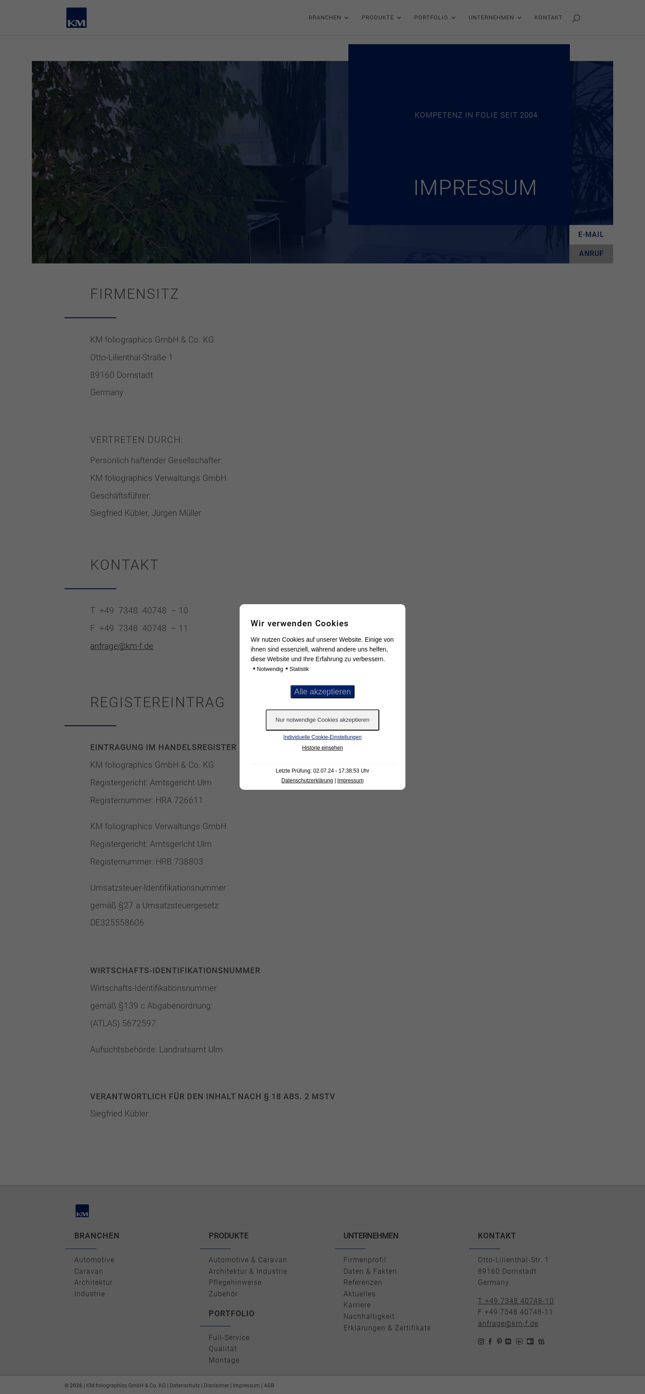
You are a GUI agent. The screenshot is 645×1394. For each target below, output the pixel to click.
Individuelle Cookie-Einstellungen (322, 737)
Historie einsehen (322, 748)
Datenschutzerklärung (307, 780)
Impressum (350, 780)
